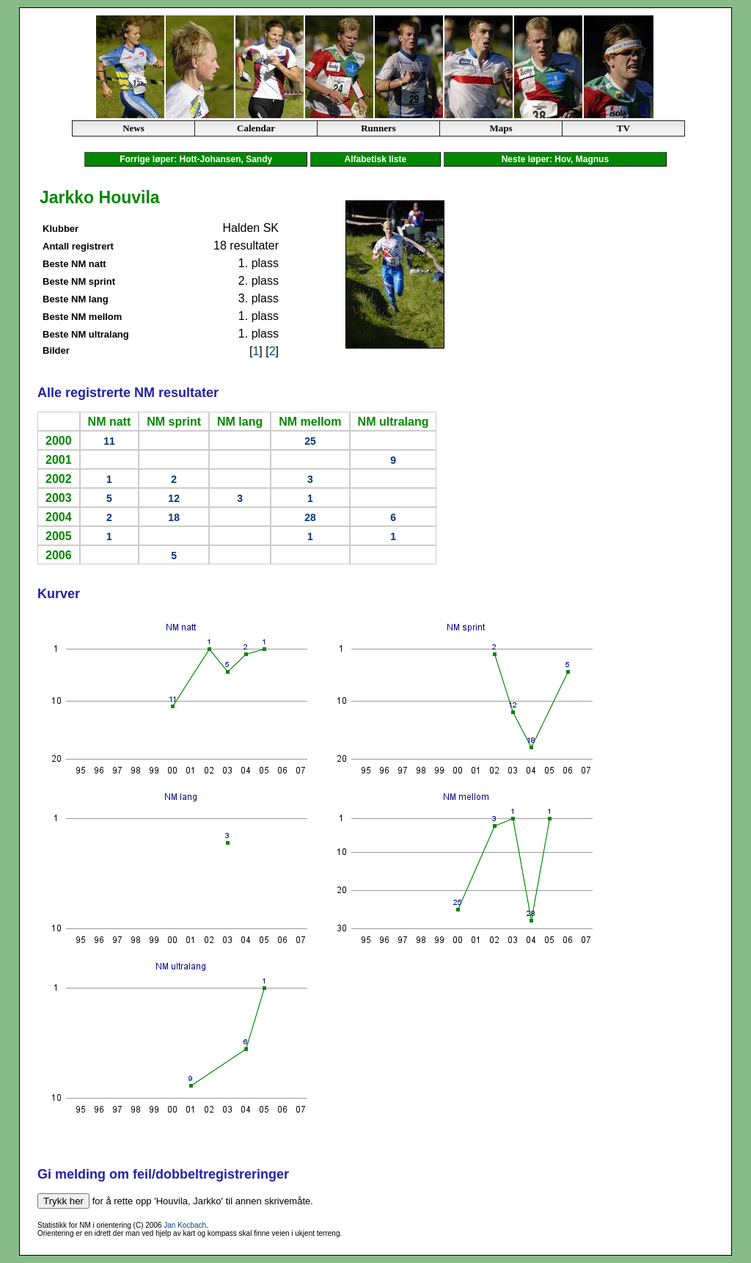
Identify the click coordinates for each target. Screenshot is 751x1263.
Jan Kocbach (185, 1225)
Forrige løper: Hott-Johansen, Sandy (195, 159)
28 (310, 517)
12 (174, 498)
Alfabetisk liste (375, 159)
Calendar (256, 128)
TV (623, 128)
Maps (500, 128)
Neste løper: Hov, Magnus (555, 159)
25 (310, 441)
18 (174, 517)
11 (109, 441)
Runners (378, 128)
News (133, 128)
